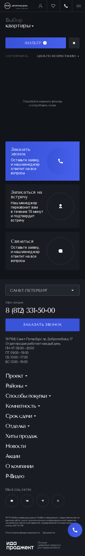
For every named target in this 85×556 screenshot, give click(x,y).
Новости (15, 446)
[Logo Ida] (42, 546)
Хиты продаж (21, 436)
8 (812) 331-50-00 (30, 310)
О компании (19, 466)
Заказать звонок (42, 324)
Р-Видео (14, 476)
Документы (49, 532)
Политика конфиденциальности (22, 532)
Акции (12, 456)
